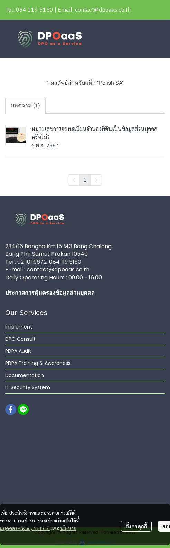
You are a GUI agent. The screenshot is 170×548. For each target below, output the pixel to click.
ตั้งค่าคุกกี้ (136, 526)
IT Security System (27, 387)
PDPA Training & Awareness (37, 363)
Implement (18, 326)
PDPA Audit (18, 351)
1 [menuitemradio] (85, 180)
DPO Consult (20, 338)
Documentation (24, 375)
